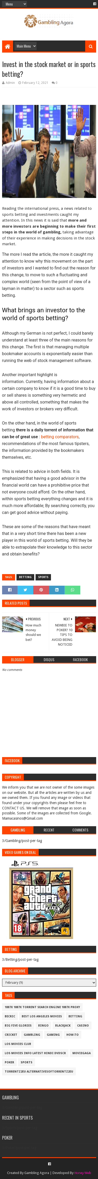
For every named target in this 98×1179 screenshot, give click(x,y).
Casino (83, 1025)
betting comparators (60, 436)
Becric (10, 1016)
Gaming (53, 1035)
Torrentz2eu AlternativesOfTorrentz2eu (39, 1071)
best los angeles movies (42, 1016)
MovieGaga (81, 1053)
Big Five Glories (18, 1025)
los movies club (18, 1044)
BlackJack (63, 1025)
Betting (25, 577)
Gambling (32, 1035)
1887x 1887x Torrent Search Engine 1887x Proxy (42, 1007)
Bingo (43, 1025)
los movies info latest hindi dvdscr (35, 1053)
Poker (9, 1062)
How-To (72, 1035)
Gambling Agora (36, 1173)
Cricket (11, 1035)
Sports (43, 577)
